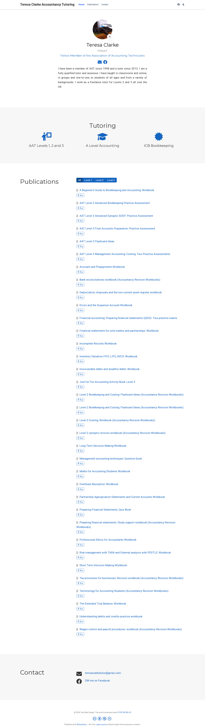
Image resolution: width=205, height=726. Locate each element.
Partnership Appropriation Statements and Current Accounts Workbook (122, 497)
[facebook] (105, 62)
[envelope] (100, 62)
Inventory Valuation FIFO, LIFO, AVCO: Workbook (108, 356)
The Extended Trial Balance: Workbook (102, 603)
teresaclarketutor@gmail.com (103, 673)
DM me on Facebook (97, 680)
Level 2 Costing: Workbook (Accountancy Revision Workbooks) (117, 420)
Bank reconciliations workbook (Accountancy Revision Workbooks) (119, 279)
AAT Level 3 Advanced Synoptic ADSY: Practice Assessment (116, 215)
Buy (80, 195)
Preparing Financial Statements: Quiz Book (105, 509)
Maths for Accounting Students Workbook (104, 471)
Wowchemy (82, 724)
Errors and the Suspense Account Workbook (105, 305)
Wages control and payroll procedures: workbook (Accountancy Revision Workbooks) (130, 629)
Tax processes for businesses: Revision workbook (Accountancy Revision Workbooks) (131, 578)
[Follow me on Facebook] (178, 4)
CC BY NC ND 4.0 (124, 712)
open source (101, 724)
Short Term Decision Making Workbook (103, 565)
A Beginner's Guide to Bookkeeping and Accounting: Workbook (116, 190)
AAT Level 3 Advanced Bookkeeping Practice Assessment (114, 203)
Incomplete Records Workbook (98, 343)
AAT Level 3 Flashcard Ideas (96, 241)
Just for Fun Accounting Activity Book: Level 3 (107, 381)
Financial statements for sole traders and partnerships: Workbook (119, 330)
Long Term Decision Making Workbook (102, 445)
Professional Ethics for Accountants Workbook (107, 539)
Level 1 (88, 180)
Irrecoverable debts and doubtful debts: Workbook (109, 369)
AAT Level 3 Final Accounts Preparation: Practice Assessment (117, 228)
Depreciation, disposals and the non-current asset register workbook (120, 292)
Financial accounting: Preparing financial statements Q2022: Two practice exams (128, 318)
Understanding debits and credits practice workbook (110, 616)
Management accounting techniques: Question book (110, 458)
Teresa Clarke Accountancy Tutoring (47, 4)
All (79, 180)
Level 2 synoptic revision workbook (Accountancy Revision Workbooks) (122, 433)
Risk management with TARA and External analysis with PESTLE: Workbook (125, 552)
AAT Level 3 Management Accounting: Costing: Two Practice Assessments (124, 254)
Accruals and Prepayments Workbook (102, 266)
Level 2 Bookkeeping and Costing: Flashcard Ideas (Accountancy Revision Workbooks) (131, 394)
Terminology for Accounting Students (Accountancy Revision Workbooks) (123, 591)
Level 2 (100, 180)
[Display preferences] (184, 4)
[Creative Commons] (102, 718)
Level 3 (111, 180)
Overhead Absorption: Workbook (98, 484)
